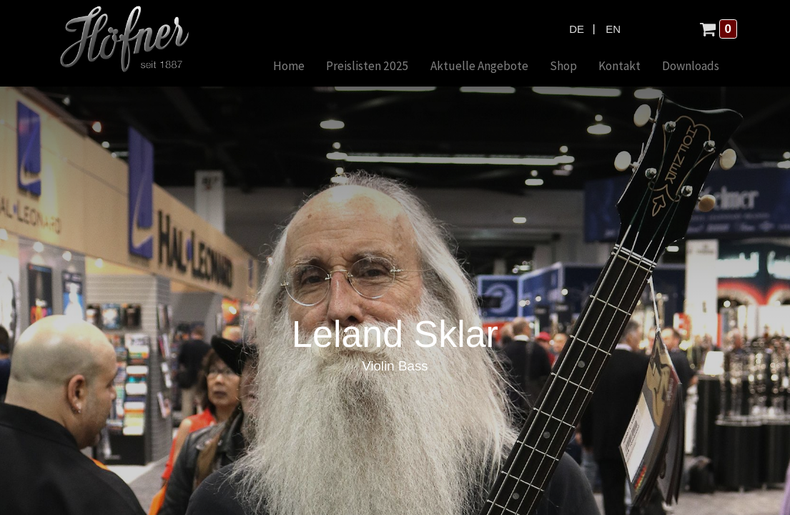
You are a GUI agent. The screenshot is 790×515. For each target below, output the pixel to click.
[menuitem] (288, 67)
